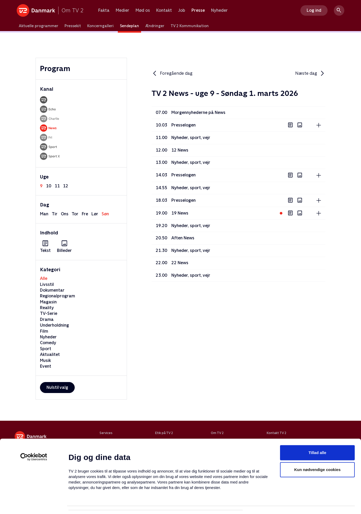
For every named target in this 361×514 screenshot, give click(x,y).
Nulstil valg (57, 387)
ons (64, 213)
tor (75, 213)
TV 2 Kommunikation (190, 26)
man (44, 213)
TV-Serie (48, 313)
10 (48, 185)
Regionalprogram (57, 295)
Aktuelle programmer (38, 26)
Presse (198, 10)
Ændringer (154, 26)
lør (94, 213)
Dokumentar (52, 290)
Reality (47, 307)
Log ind (314, 10)
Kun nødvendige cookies (317, 445)
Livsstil (47, 284)
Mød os (143, 10)
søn (105, 213)
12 (65, 185)
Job (181, 10)
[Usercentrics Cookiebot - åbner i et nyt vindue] (34, 432)
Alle (43, 278)
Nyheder (219, 10)
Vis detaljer (253, 503)
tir (54, 213)
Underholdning (54, 325)
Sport (45, 348)
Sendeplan (129, 26)
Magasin (48, 301)
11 (57, 185)
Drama (47, 319)
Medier (122, 10)
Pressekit (73, 26)
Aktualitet (50, 354)
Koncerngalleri (100, 26)
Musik (45, 360)
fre (85, 213)
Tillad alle (317, 427)
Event (45, 366)
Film (44, 331)
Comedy (48, 342)
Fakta (103, 10)
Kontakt (164, 10)
